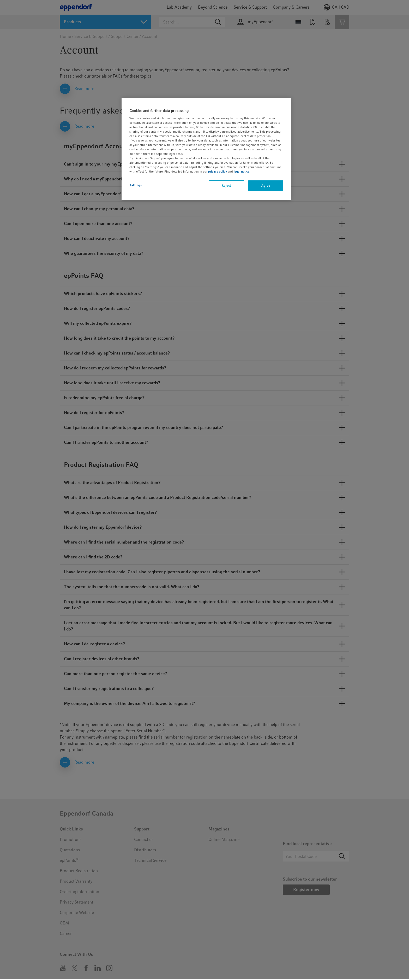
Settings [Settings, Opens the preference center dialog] (135, 185)
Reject (226, 185)
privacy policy (217, 171)
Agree (265, 185)
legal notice (241, 171)
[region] (206, 149)
